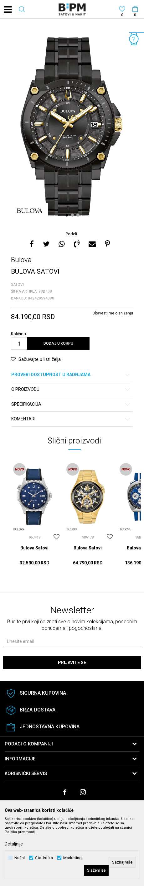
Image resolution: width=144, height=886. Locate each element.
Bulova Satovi (34, 547)
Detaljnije (14, 843)
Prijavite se (72, 662)
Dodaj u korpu (58, 343)
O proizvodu (71, 389)
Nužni (19, 857)
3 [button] (79, 215)
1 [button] (67, 215)
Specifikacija (71, 404)
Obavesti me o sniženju (112, 313)
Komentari (71, 419)
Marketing (72, 857)
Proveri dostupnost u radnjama (71, 374)
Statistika (44, 857)
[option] (72, 126)
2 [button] (73, 215)
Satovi (17, 284)
